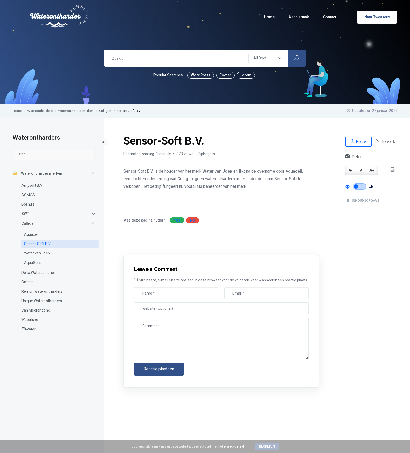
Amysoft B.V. (32, 185)
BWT (25, 214)
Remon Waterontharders (41, 291)
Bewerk (385, 141)
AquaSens (32, 263)
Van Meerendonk (35, 310)
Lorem (246, 75)
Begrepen (267, 446)
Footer (225, 75)
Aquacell (31, 234)
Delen (353, 156)
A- (351, 170)
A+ (371, 170)
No (192, 220)
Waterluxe (29, 320)
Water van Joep (37, 253)
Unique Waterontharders (41, 301)
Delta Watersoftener (38, 272)
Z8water (28, 329)
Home (269, 17)
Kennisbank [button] (299, 17)
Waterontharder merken (37, 173)
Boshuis (28, 204)
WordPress (200, 75)
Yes (177, 220)
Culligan (28, 223)
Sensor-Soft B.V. (37, 244)
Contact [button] (329, 17)
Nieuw (358, 141)
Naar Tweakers (377, 17)
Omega (27, 282)
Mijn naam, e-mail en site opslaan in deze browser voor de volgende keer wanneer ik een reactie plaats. (223, 280)
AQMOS (28, 195)
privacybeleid (234, 446)
